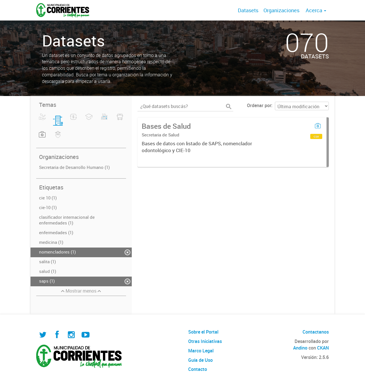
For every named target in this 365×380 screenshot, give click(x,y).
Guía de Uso (200, 360)
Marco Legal (201, 351)
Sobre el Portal (203, 332)
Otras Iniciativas (205, 341)
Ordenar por (259, 105)
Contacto (197, 369)
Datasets (248, 10)
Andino (300, 348)
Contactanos (316, 332)
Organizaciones (281, 10)
